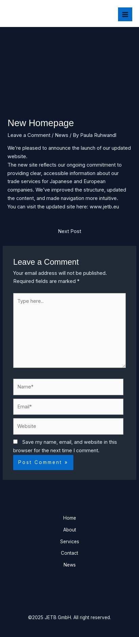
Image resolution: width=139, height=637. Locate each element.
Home (69, 518)
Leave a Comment (28, 135)
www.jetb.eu (104, 207)
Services (69, 541)
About (69, 529)
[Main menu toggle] (125, 14)
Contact (69, 553)
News (61, 135)
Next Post (69, 231)
